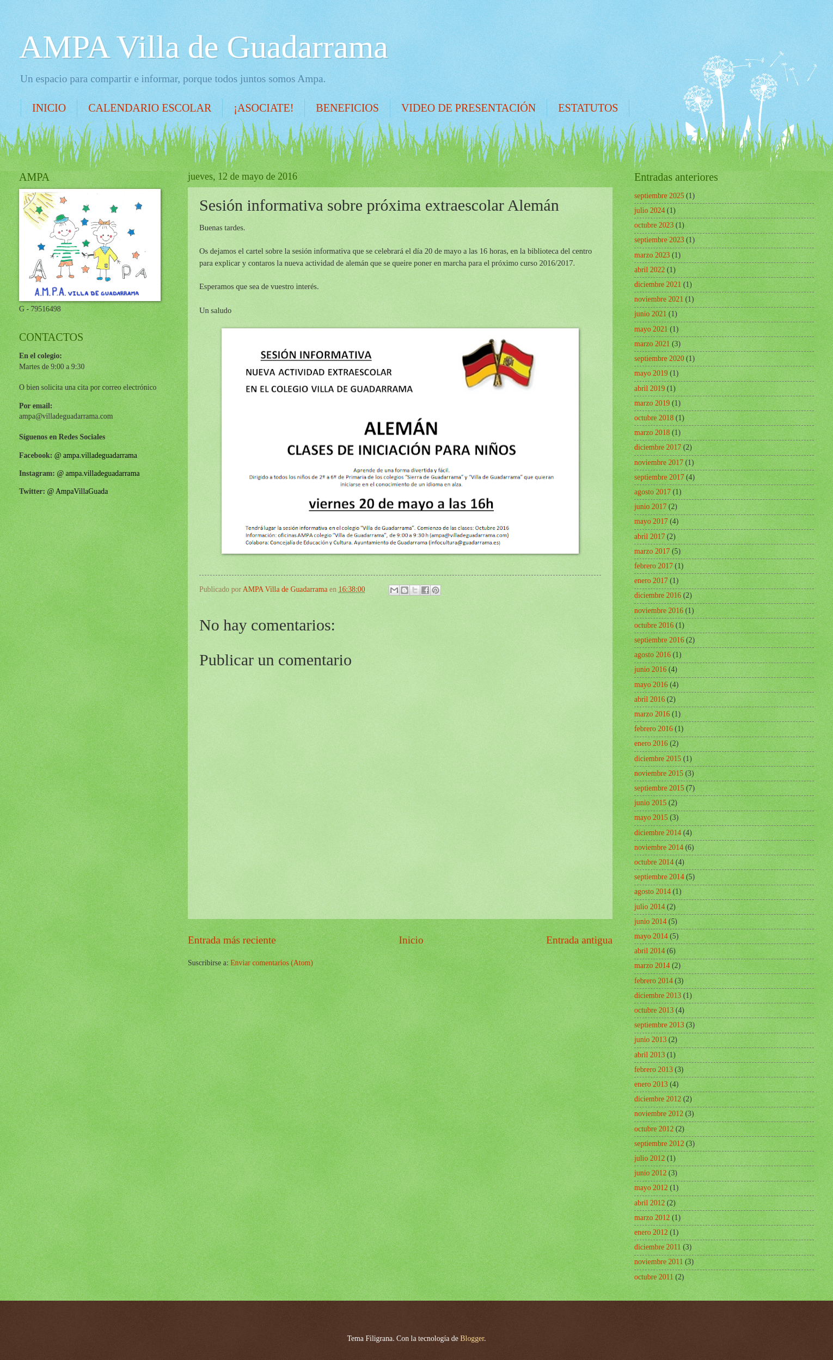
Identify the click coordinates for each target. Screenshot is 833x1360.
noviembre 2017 (658, 462)
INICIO (49, 108)
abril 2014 (649, 951)
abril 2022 (649, 270)
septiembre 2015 (659, 788)
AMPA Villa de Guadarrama (203, 47)
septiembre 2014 (659, 877)
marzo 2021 (652, 344)
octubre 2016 (653, 625)
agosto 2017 (652, 492)
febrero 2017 (653, 566)
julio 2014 (649, 907)
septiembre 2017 (659, 477)
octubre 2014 (653, 862)
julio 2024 (649, 210)
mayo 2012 (651, 1188)
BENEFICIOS (347, 108)
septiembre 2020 (659, 358)
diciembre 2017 (657, 447)
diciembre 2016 (657, 595)
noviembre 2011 (658, 1262)
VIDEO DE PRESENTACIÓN (468, 108)
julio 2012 (649, 1158)
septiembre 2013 (659, 1025)
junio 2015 (650, 803)
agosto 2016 (652, 655)
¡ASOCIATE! (263, 108)
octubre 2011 (653, 1277)
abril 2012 (649, 1203)
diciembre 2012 (657, 1099)
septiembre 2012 (659, 1144)
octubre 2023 (653, 225)
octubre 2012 (653, 1129)
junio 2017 (650, 507)
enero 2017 (651, 581)
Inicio (411, 940)
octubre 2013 (653, 1010)
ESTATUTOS (588, 108)
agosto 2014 (652, 891)
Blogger (472, 1338)
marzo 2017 (652, 551)
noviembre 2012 (658, 1114)
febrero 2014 (653, 981)
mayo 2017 (651, 521)
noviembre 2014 (658, 847)
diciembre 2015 (657, 759)
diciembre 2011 (657, 1247)
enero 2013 (651, 1084)
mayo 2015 (651, 817)
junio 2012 (650, 1173)
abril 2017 (649, 536)
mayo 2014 (651, 936)
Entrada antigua (579, 940)
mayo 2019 (651, 373)
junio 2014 (650, 921)
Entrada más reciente (232, 940)
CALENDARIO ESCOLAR (149, 108)
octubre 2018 (653, 418)
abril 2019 (649, 388)
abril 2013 (649, 1055)
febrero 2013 (653, 1069)
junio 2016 (650, 669)
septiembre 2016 (659, 640)
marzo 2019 (652, 403)
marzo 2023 (652, 255)
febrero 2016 (653, 729)
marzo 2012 (652, 1218)
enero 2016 (651, 743)
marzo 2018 (652, 432)
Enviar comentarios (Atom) (271, 963)
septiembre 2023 (659, 240)
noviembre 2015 (658, 773)
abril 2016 (649, 699)
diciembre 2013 (657, 995)
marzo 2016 (652, 714)
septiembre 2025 (659, 196)
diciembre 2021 (657, 284)
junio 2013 (650, 1040)
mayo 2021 (651, 329)
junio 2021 (650, 314)
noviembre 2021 (658, 299)
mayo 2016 (651, 685)
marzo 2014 (652, 965)
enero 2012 (651, 1232)
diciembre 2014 (657, 833)
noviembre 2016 (658, 611)
